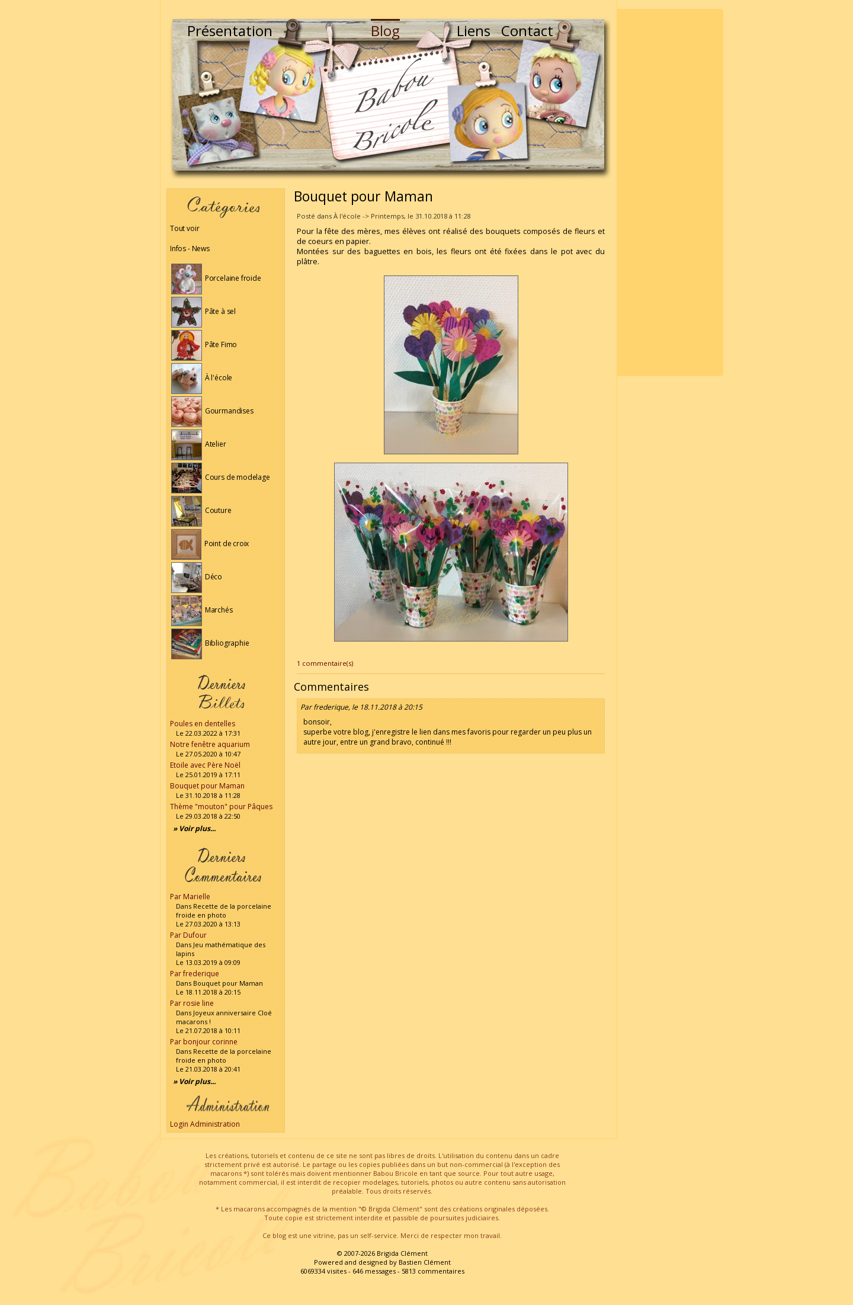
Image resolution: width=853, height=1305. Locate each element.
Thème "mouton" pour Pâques (221, 806)
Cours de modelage (220, 477)
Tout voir (184, 228)
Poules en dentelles (202, 724)
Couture (201, 510)
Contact (527, 30)
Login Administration (205, 1124)
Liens (473, 30)
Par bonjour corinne (204, 1042)
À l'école (201, 378)
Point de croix (210, 543)
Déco (196, 577)
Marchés (202, 610)
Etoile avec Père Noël (205, 765)
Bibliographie (210, 643)
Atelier (198, 444)
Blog (385, 30)
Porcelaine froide (216, 278)
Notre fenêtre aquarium (210, 744)
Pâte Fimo (204, 344)
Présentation (229, 30)
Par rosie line (192, 1003)
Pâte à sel (203, 311)
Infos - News (190, 248)
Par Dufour (188, 935)
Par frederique (194, 974)
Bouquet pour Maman (207, 786)
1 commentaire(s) (325, 663)
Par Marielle (190, 897)
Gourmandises (212, 411)
